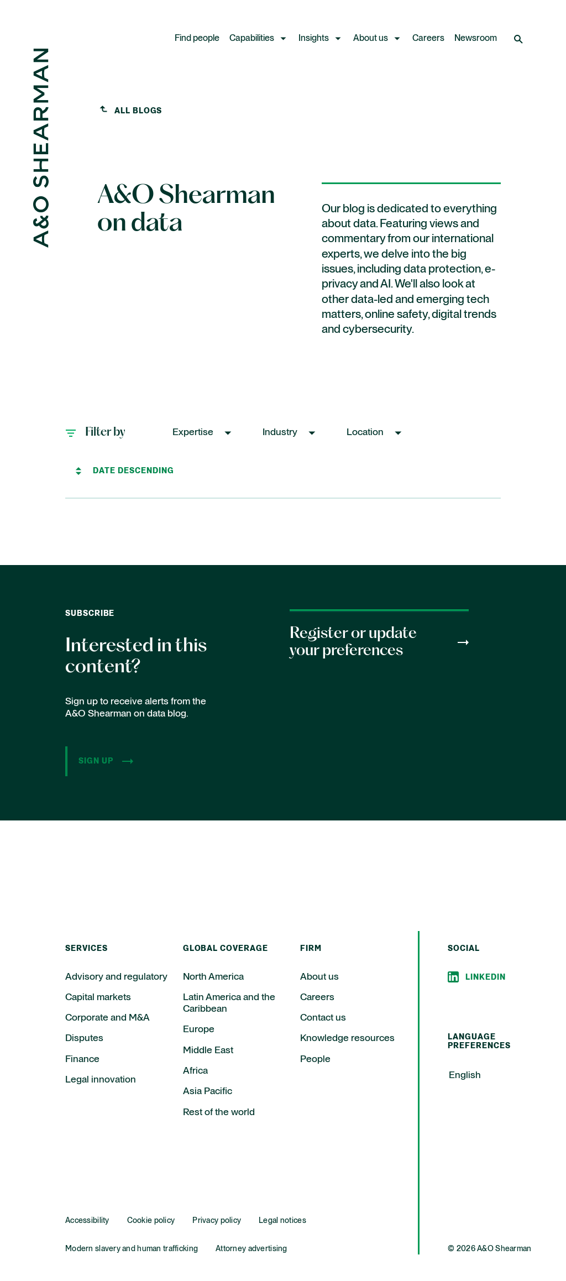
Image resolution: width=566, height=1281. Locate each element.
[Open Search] (519, 38)
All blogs (138, 111)
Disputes (84, 1038)
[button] (203, 432)
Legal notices (282, 1220)
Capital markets (98, 997)
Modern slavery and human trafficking (131, 1249)
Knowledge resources (347, 1038)
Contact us (323, 1017)
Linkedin (485, 977)
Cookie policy (151, 1220)
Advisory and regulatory (116, 976)
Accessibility (87, 1220)
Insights (313, 39)
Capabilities (251, 39)
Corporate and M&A (107, 1017)
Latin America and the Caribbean (229, 1003)
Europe (198, 1029)
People (315, 1059)
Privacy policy (216, 1220)
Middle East (208, 1050)
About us (370, 39)
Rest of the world (219, 1112)
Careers (428, 39)
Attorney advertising (251, 1249)
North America (213, 976)
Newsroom (475, 39)
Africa (195, 1070)
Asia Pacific (207, 1091)
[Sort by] (136, 471)
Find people (197, 39)
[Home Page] (41, 244)
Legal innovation (100, 1079)
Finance (82, 1059)
